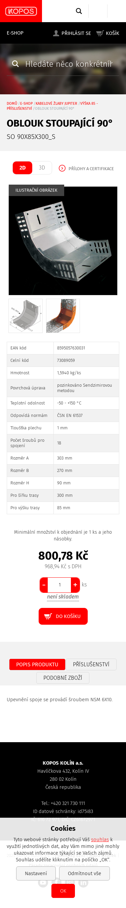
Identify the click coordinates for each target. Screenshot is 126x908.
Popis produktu (37, 664)
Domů (12, 103)
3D (42, 167)
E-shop (15, 33)
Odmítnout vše (84, 873)
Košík (112, 33)
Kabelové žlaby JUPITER (56, 103)
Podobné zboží (62, 678)
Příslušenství (91, 664)
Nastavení (36, 873)
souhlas (100, 840)
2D (22, 167)
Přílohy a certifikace (91, 168)
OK (63, 891)
